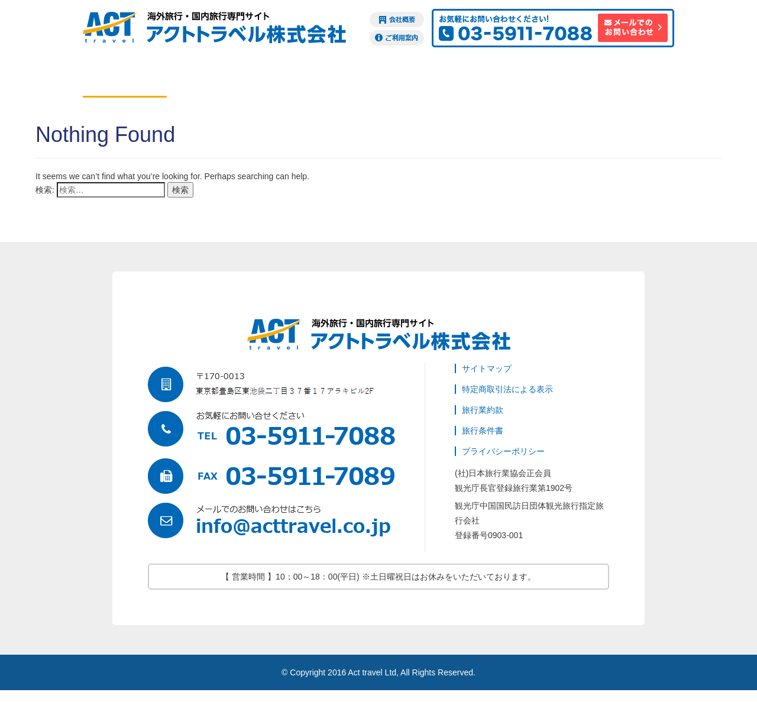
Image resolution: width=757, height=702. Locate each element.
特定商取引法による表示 (507, 389)
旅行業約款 (482, 410)
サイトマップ (487, 368)
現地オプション (377, 79)
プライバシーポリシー (503, 451)
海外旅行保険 (545, 79)
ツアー (292, 79)
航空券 (124, 79)
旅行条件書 (482, 430)
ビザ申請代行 (461, 79)
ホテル (208, 79)
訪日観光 (628, 79)
